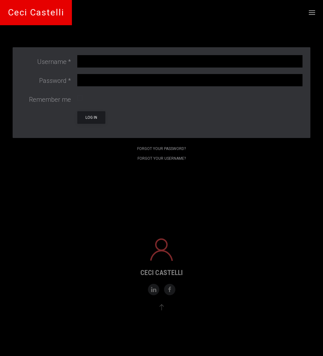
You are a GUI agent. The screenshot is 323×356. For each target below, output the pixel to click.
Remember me (50, 99)
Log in (91, 117)
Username (54, 62)
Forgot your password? (161, 148)
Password (55, 80)
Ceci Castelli (36, 12)
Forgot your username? (162, 158)
